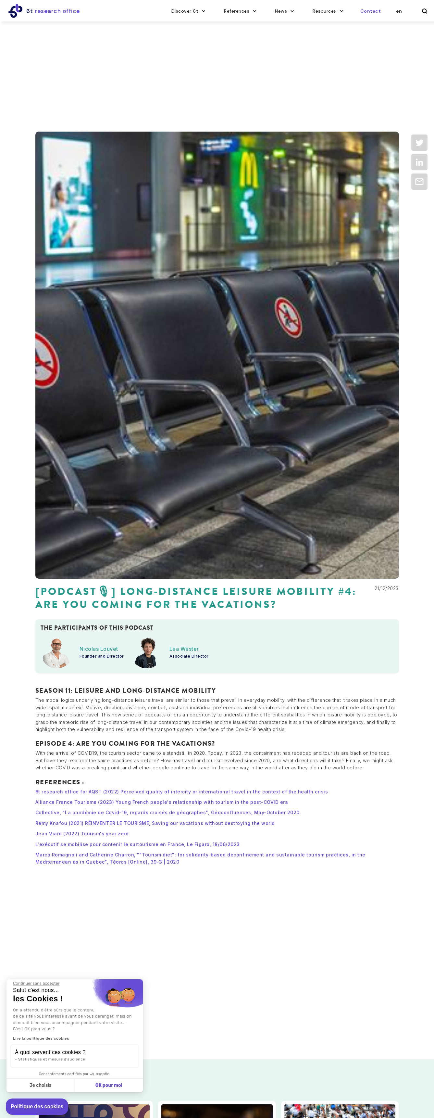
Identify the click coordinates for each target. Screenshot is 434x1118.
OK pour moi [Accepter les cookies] (107, 1085)
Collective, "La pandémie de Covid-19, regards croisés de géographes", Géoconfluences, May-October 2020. (168, 812)
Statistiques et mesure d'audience (51, 1059)
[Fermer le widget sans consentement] (35, 983)
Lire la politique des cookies (40, 1038)
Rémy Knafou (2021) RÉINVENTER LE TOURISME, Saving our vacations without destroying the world (155, 823)
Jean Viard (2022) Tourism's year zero (82, 833)
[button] (189, 11)
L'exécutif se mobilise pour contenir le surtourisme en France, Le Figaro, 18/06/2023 (137, 844)
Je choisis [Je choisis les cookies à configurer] (40, 1085)
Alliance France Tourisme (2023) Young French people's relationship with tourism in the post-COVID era (161, 802)
